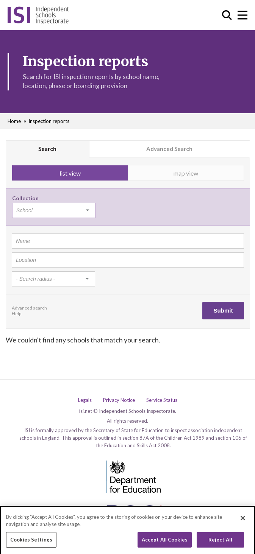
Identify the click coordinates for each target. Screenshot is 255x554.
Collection (25, 198)
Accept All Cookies (165, 541)
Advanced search (29, 308)
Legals (85, 400)
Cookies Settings (31, 541)
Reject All (220, 541)
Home (14, 121)
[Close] (243, 519)
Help (16, 313)
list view (70, 173)
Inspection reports (48, 121)
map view (186, 173)
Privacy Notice (119, 400)
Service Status (161, 400)
